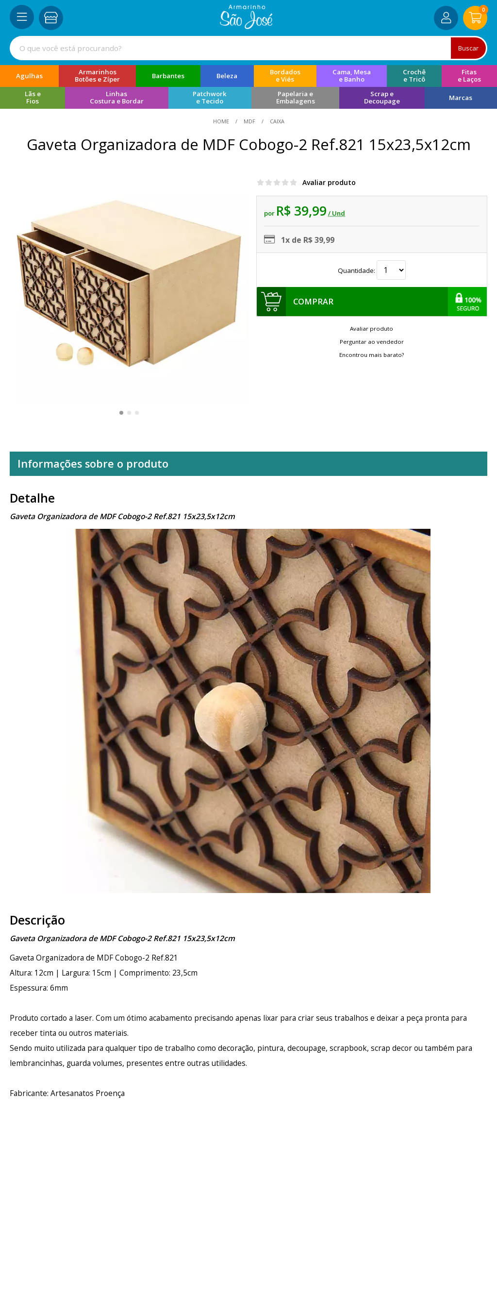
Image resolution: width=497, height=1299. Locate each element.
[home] (246, 26)
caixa (276, 121)
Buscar (468, 47)
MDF (249, 121)
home (222, 121)
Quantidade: (372, 270)
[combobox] (248, 48)
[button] (121, 413)
